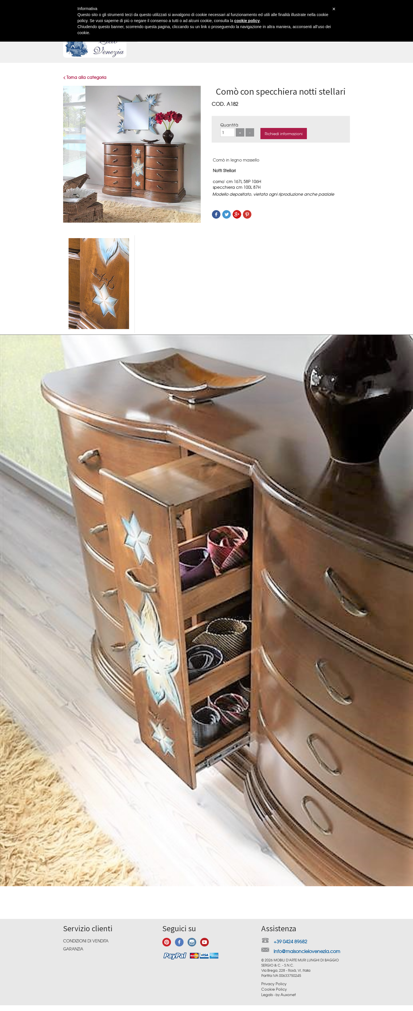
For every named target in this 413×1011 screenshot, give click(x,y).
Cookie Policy (274, 989)
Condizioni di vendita (85, 941)
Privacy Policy (274, 983)
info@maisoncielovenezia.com (307, 951)
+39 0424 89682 (290, 941)
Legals (267, 994)
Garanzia (73, 949)
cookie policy (247, 20)
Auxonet (288, 994)
